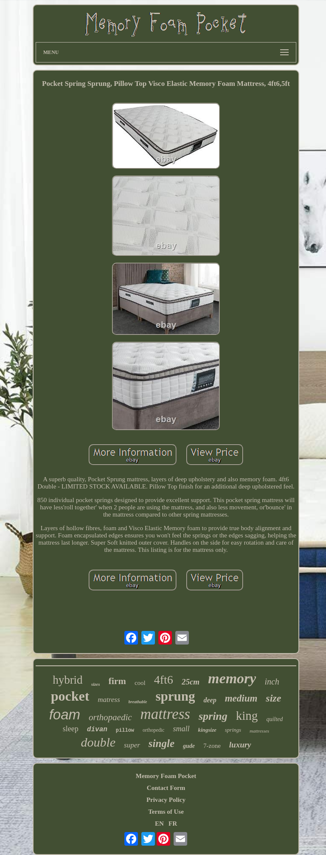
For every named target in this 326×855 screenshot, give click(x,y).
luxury (240, 744)
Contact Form (166, 787)
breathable (138, 701)
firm (117, 681)
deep (209, 700)
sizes (95, 684)
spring (213, 716)
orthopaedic (110, 717)
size (273, 698)
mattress (165, 714)
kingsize (207, 730)
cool (140, 682)
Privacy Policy (165, 799)
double (98, 742)
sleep (71, 728)
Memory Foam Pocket (166, 776)
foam (64, 714)
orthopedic (153, 730)
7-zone (212, 745)
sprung (175, 696)
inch (271, 681)
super (132, 745)
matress (109, 700)
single (161, 743)
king (247, 715)
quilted (274, 719)
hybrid (68, 679)
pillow (125, 730)
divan (97, 729)
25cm (191, 681)
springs (233, 730)
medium (241, 698)
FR (173, 823)
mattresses (259, 730)
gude (189, 746)
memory (232, 678)
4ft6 (163, 679)
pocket (70, 696)
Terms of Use (166, 811)
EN (159, 823)
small (181, 728)
